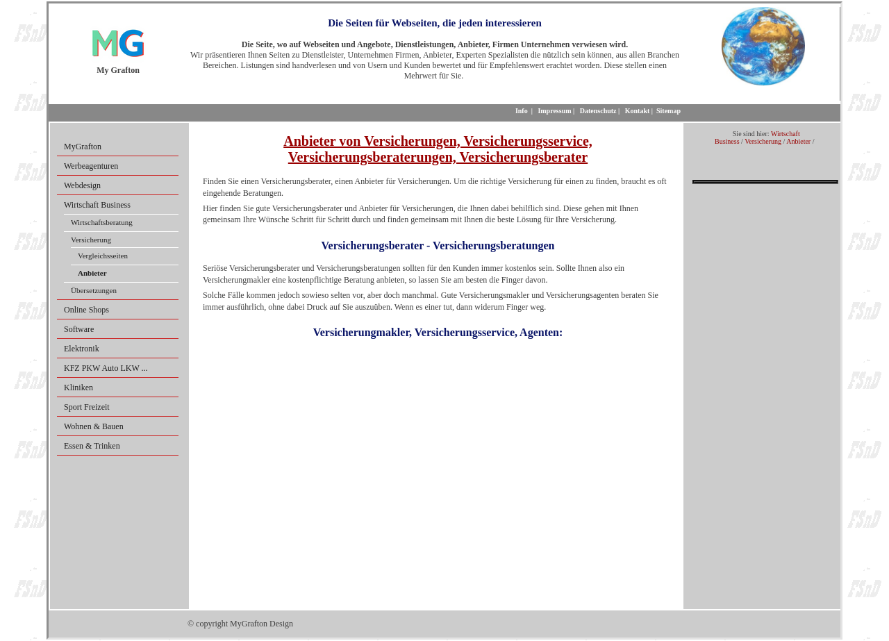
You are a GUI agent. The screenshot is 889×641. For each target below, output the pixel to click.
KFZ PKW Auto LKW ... (106, 368)
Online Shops (86, 310)
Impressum (554, 111)
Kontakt (637, 111)
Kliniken (78, 387)
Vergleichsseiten (103, 255)
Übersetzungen (94, 290)
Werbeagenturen (91, 166)
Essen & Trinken (92, 446)
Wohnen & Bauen (94, 426)
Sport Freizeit (87, 407)
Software (79, 329)
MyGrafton (82, 146)
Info (521, 111)
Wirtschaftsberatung (102, 222)
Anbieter (798, 141)
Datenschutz (598, 111)
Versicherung (91, 239)
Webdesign (82, 185)
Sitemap (668, 111)
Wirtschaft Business (97, 205)
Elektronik (81, 348)
